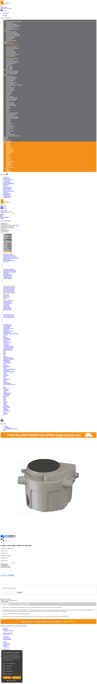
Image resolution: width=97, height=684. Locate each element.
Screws (8, 119)
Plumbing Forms (10, 27)
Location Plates (10, 104)
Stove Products (10, 128)
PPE (7, 111)
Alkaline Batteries (10, 79)
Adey (7, 143)
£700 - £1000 (9, 68)
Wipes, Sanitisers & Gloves (12, 135)
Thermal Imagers (10, 63)
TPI (7, 168)
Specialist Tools (10, 125)
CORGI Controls (10, 149)
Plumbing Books (10, 36)
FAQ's (5, 186)
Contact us (6, 180)
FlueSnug (8, 92)
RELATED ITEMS (11, 57)
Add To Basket (4, 564)
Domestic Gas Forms (11, 24)
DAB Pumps (9, 152)
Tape (7, 129)
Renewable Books (10, 38)
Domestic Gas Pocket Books (13, 34)
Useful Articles (7, 196)
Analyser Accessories (11, 47)
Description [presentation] (5, 604)
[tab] (5, 604)
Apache (8, 145)
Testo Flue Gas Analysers (12, 62)
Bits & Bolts (9, 81)
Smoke (8, 121)
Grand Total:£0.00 (5, 217)
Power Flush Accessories (12, 71)
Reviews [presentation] (25, 604)
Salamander (9, 162)
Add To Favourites (5, 565)
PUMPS (5, 138)
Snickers (8, 166)
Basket (4, 208)
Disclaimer (6, 184)
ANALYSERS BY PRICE (12, 45)
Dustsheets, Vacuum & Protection (14, 85)
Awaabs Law (6, 178)
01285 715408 (4, 7)
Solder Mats (9, 123)
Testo (7, 170)
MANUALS (6, 30)
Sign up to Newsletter (8, 191)
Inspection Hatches (11, 100)
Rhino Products (10, 161)
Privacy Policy (7, 188)
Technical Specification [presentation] (15, 604)
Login (5, 15)
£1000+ (8, 64)
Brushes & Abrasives (11, 82)
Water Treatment (10, 134)
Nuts (7, 106)
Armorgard (9, 148)
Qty (14, 562)
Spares (8, 124)
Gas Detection (9, 96)
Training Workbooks (11, 40)
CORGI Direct (10, 151)
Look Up (20, 592)
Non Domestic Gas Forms (12, 26)
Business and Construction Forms (14, 21)
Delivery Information (8, 183)
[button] (12, 680)
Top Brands (6, 194)
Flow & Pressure (10, 90)
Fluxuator (8, 93)
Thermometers (9, 130)
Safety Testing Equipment (12, 116)
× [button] (20, 651)
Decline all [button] (16, 677)
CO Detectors (9, 49)
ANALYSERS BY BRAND (12, 44)
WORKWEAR (6, 140)
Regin (8, 159)
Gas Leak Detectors (11, 52)
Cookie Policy (7, 182)
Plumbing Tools (10, 115)
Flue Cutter (9, 91)
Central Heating (10, 83)
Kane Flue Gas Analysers (12, 54)
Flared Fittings (10, 88)
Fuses (7, 95)
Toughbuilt (9, 171)
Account (3, 205)
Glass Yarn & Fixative (11, 97)
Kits (7, 101)
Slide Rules (9, 39)
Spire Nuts (9, 126)
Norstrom (8, 158)
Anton (8, 144)
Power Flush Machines (11, 73)
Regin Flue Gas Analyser (12, 58)
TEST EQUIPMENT (8, 43)
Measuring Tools (10, 55)
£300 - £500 (9, 66)
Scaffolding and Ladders (12, 118)
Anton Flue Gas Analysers (12, 48)
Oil (7, 109)
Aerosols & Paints (10, 78)
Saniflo (8, 163)
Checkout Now (4, 223)
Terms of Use (6, 193)
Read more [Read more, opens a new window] (11, 660)
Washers (8, 133)
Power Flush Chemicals (12, 72)
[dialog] (11, 666)
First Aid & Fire (10, 87)
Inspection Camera (10, 53)
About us (5, 177)
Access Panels (9, 76)
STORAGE (6, 139)
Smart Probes (9, 59)
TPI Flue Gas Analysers (12, 60)
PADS (4, 20)
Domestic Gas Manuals (11, 33)
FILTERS (5, 137)
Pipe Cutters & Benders (12, 112)
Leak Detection (10, 102)
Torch (8, 132)
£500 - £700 (9, 67)
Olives (8, 110)
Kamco (8, 156)
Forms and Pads (7, 187)
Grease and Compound (11, 99)
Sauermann (9, 165)
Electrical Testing (10, 50)
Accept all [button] (7, 677)
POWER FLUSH (7, 69)
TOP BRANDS (6, 142)
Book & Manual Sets (11, 31)
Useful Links (6, 197)
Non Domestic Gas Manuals (13, 35)
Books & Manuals (8, 179)
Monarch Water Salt (11, 105)
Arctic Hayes (9, 147)
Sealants (8, 120)
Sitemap (5, 192)
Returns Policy (7, 189)
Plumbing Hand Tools (11, 114)
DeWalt (8, 153)
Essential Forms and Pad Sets (13, 25)
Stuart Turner (9, 167)
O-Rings (8, 107)
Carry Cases (9, 22)
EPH (7, 154)
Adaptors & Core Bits (11, 77)
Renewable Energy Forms (12, 29)
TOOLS (5, 74)
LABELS (5, 41)
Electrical (8, 86)
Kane (7, 157)
